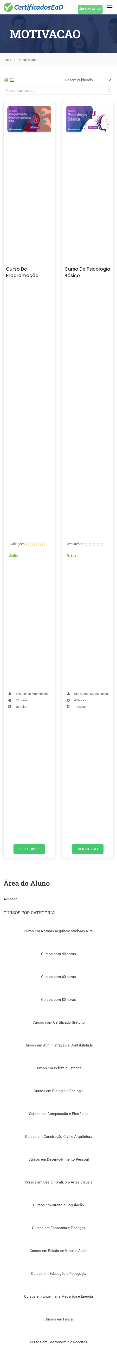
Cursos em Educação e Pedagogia (58, 1273)
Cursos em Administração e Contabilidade (59, 1045)
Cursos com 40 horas (58, 954)
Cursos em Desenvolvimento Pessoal (58, 1159)
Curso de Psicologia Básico (87, 272)
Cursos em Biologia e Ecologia (59, 1091)
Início (7, 60)
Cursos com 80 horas (58, 999)
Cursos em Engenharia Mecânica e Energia (58, 1296)
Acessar (10, 899)
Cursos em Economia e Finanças (58, 1228)
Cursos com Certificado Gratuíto (58, 1022)
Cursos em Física (59, 1319)
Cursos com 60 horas (58, 977)
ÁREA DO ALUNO (90, 9)
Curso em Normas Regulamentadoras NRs (58, 931)
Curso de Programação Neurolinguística (25, 275)
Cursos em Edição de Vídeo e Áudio (59, 1251)
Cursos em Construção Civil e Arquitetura (58, 1136)
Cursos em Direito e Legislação (58, 1205)
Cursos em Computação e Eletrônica (58, 1114)
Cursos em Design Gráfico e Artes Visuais (58, 1182)
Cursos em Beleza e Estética (58, 1068)
